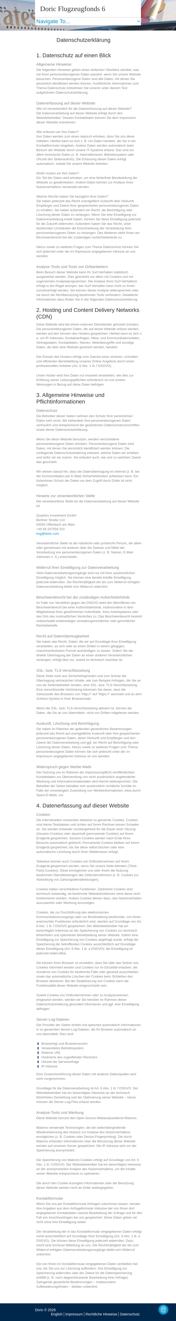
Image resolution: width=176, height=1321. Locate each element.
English (57, 1314)
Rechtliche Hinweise (101, 1314)
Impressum (74, 1314)
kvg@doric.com (47, 533)
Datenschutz (130, 1314)
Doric (39, 1310)
